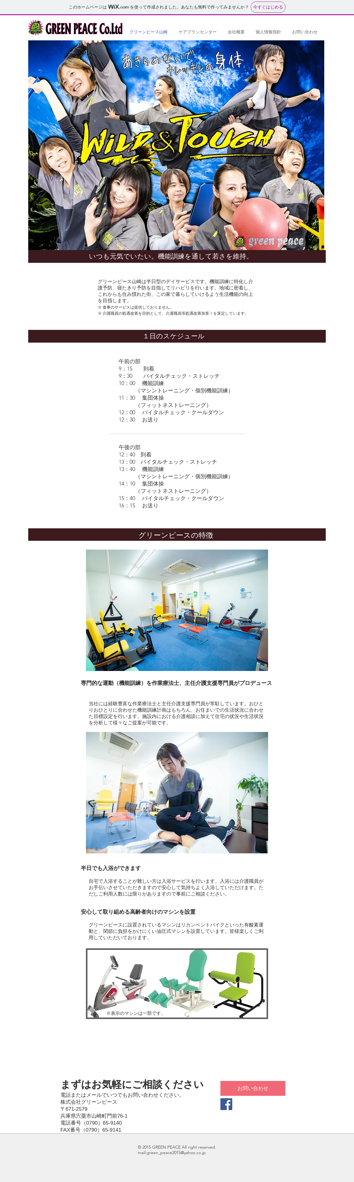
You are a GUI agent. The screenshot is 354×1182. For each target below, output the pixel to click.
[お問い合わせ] (252, 1088)
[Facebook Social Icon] (226, 1104)
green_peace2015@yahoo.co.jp (176, 1152)
